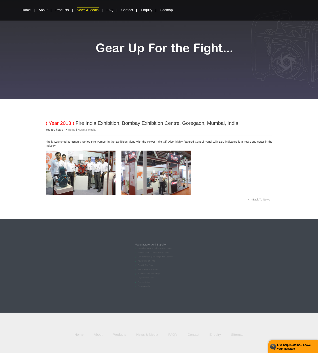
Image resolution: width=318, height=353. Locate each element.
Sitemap (166, 10)
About (43, 10)
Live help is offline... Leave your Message (294, 347)
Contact (127, 10)
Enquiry (146, 10)
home (26, 10)
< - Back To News (270, 204)
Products (62, 10)
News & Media (87, 10)
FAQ (110, 10)
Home (63, 126)
